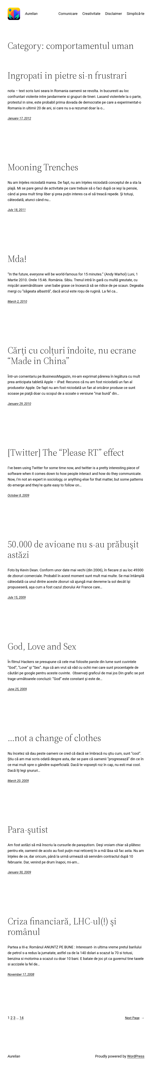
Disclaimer (113, 14)
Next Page (134, 1018)
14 (22, 1018)
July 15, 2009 (17, 597)
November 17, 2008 (21, 974)
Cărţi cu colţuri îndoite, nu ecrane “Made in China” (72, 355)
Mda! (17, 258)
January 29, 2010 (19, 404)
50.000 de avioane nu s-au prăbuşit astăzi (73, 549)
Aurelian (31, 14)
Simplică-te (135, 14)
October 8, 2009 (18, 495)
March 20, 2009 (18, 781)
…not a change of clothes (54, 737)
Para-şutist (28, 829)
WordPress (135, 1056)
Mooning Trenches (43, 167)
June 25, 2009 (17, 689)
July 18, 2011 (17, 210)
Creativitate (91, 14)
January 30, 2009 (19, 872)
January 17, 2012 (19, 118)
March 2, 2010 (17, 301)
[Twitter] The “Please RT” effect (66, 452)
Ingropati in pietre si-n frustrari (67, 75)
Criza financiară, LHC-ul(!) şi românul (62, 926)
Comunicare (68, 14)
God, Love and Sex (42, 646)
